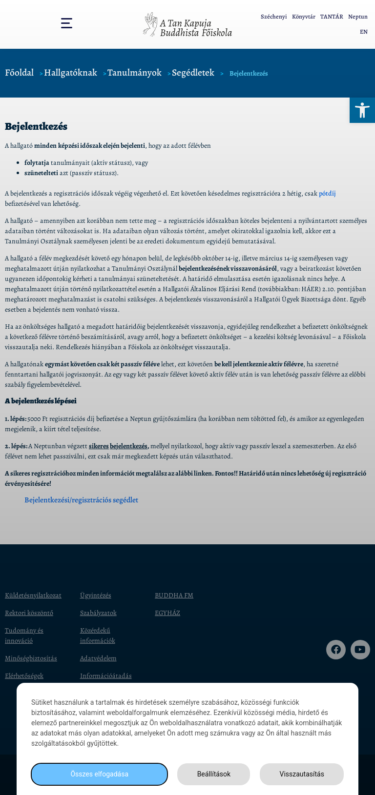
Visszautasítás (302, 774)
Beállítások (214, 774)
